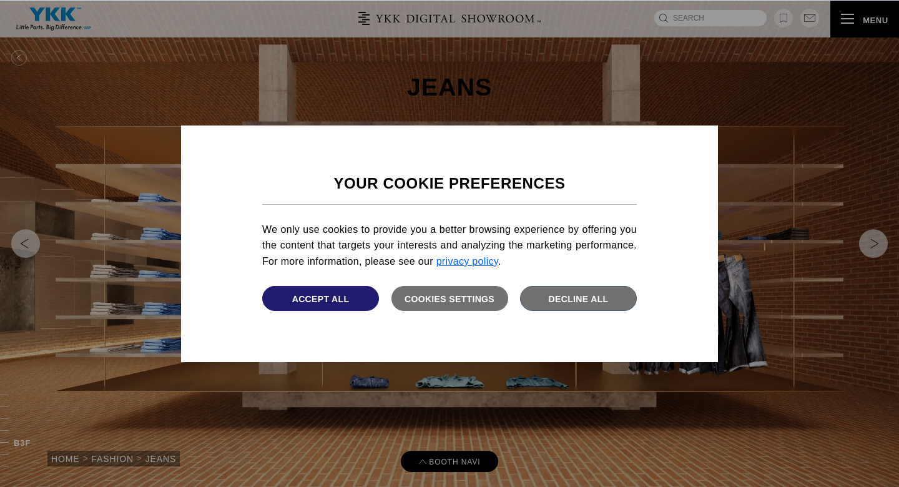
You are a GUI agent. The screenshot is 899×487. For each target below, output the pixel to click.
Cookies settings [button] (449, 299)
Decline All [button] (579, 299)
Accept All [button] (321, 299)
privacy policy (467, 261)
